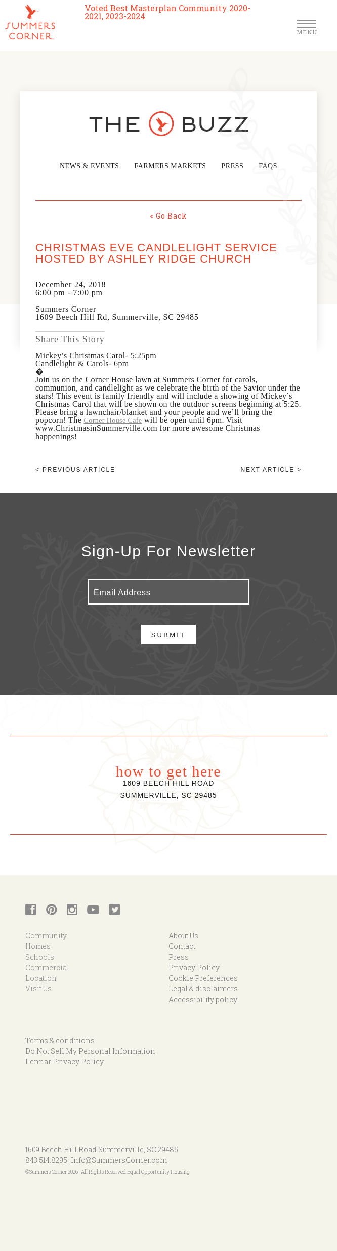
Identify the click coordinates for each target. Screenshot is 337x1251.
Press (229, 166)
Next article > (271, 469)
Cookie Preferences (203, 977)
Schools (39, 956)
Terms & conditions (60, 1040)
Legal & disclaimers (203, 988)
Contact (181, 946)
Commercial (47, 967)
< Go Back (168, 215)
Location (41, 977)
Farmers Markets (170, 166)
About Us (183, 935)
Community (46, 935)
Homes (38, 946)
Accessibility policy (202, 999)
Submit (168, 634)
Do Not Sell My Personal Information (90, 1050)
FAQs (264, 166)
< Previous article (75, 469)
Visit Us (38, 988)
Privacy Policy (194, 967)
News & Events (92, 166)
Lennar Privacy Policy (64, 1061)
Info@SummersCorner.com (119, 1159)
